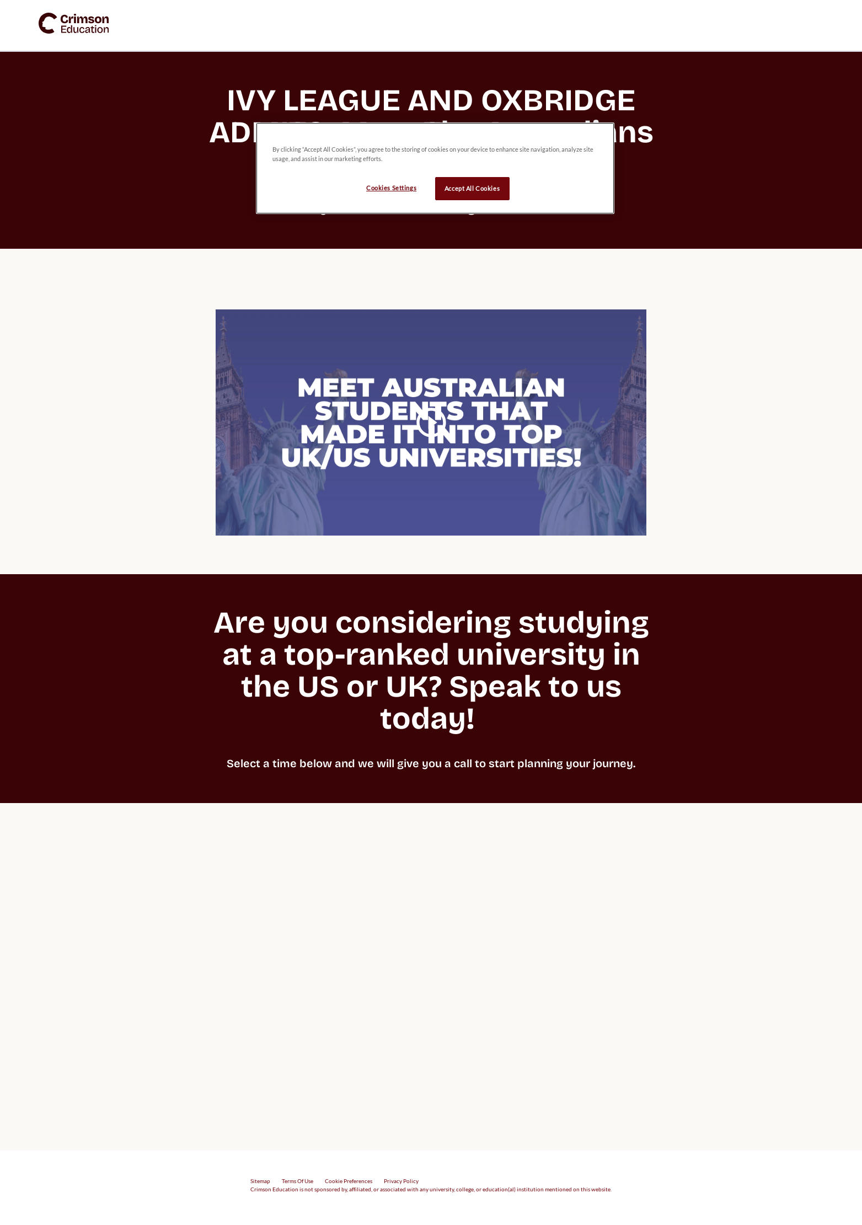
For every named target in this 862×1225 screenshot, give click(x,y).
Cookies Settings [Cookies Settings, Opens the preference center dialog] (391, 187)
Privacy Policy (401, 1181)
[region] (435, 168)
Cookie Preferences (348, 1181)
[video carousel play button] (431, 422)
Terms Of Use (297, 1181)
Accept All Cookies (472, 188)
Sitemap (260, 1181)
